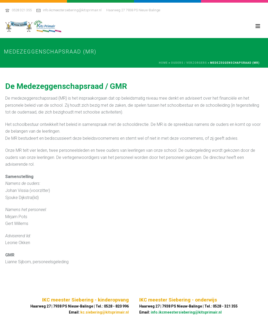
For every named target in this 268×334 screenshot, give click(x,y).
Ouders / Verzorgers (189, 62)
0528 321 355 (22, 10)
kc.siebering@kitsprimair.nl (104, 312)
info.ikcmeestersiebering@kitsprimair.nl (72, 10)
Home (163, 62)
